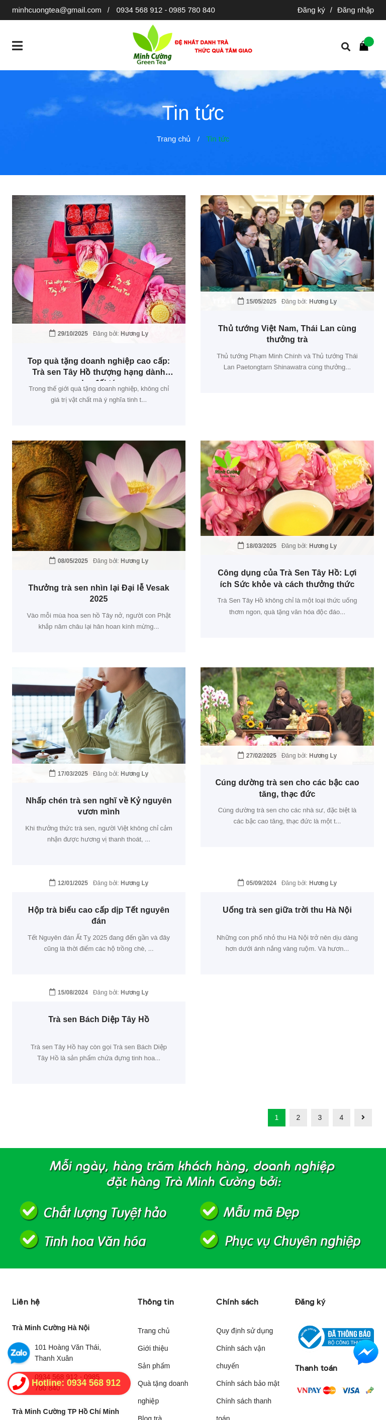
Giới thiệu (153, 1245)
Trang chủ (154, 1227)
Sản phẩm (154, 1262)
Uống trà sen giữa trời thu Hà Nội (287, 806)
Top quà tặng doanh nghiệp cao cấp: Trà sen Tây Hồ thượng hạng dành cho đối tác (99, 372)
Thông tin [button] (156, 1198)
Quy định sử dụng (244, 1227)
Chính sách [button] (237, 1198)
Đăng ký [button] (310, 1198)
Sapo (279, 1406)
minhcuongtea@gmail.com (57, 10)
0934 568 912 (140, 10)
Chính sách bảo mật (247, 1280)
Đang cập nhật (58, 1352)
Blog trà (150, 1315)
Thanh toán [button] (316, 1264)
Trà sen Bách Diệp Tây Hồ (98, 916)
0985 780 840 (192, 10)
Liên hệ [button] (26, 1198)
